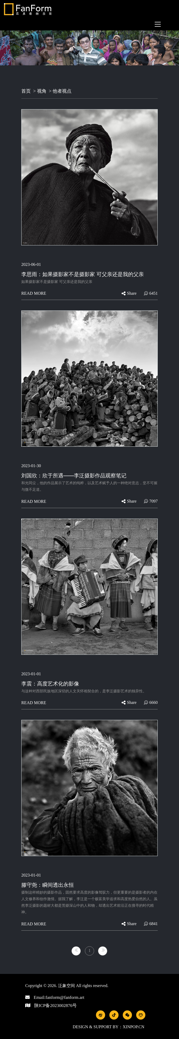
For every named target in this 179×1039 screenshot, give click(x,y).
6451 (151, 293)
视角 (42, 91)
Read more (33, 293)
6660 (151, 702)
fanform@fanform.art (64, 997)
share (128, 293)
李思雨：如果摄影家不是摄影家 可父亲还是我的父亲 (82, 274)
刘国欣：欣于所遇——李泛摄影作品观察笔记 (73, 475)
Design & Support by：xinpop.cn (108, 1027)
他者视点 (62, 91)
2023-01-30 (31, 465)
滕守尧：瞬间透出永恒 (47, 885)
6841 (151, 923)
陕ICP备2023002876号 (55, 1005)
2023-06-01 (31, 264)
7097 (151, 501)
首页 (26, 91)
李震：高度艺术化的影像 (50, 684)
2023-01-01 (31, 674)
